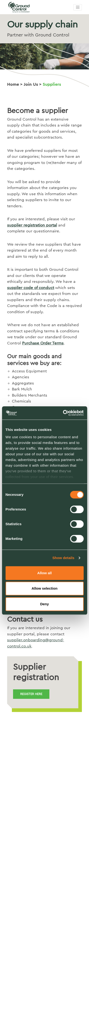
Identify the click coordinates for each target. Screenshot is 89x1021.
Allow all (44, 573)
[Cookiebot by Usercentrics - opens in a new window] (63, 413)
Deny (44, 604)
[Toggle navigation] (77, 7)
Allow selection (44, 588)
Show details (63, 558)
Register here (31, 694)
